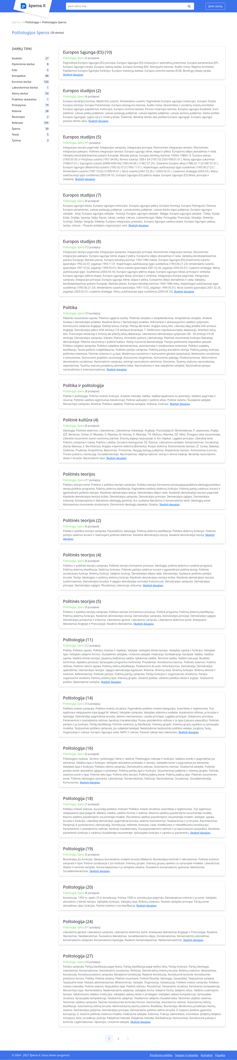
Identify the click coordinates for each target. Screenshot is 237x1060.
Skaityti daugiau (73, 74)
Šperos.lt (17, 22)
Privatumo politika (161, 1055)
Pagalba (220, 1055)
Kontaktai (207, 1055)
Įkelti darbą (215, 6)
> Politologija (31, 22)
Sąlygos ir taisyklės (186, 1055)
